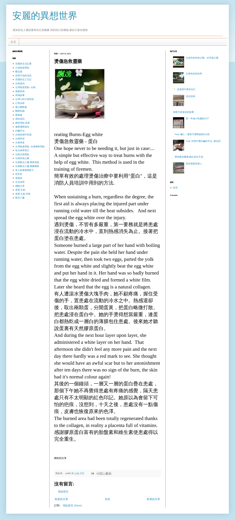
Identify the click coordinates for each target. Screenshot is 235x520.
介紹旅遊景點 (22, 67)
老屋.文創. (20, 189)
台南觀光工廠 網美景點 (27, 162)
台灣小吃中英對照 (24, 99)
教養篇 (18, 115)
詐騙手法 (20, 130)
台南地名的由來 (194, 73)
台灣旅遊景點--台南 (25, 87)
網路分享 (20, 186)
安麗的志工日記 (23, 79)
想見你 (18, 174)
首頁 (13, 41)
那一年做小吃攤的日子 (197, 118)
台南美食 (20, 142)
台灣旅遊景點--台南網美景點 (30, 146)
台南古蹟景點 (22, 154)
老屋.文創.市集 (22, 193)
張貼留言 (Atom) (72, 505)
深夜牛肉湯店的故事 (183, 112)
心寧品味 (20, 103)
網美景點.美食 (22, 122)
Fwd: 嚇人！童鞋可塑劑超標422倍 (192, 134)
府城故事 (20, 95)
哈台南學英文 (22, 150)
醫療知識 (20, 111)
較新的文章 (61, 499)
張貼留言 (63, 491)
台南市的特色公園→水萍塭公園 (202, 57)
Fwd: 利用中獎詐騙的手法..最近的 (203, 141)
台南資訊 (20, 83)
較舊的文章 (153, 499)
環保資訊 (20, 118)
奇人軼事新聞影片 (24, 170)
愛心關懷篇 (21, 107)
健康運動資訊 (22, 126)
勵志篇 (18, 71)
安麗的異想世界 (44, 16)
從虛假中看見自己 (186, 89)
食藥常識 (20, 91)
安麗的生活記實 (23, 63)
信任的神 (190, 96)
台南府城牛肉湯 (23, 134)
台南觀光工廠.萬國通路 (27, 166)
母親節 (18, 178)
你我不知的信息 (23, 75)
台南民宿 (20, 138)
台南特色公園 (22, 158)
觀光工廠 (20, 197)
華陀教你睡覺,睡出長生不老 (189, 157)
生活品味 (20, 182)
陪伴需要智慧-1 (194, 163)
